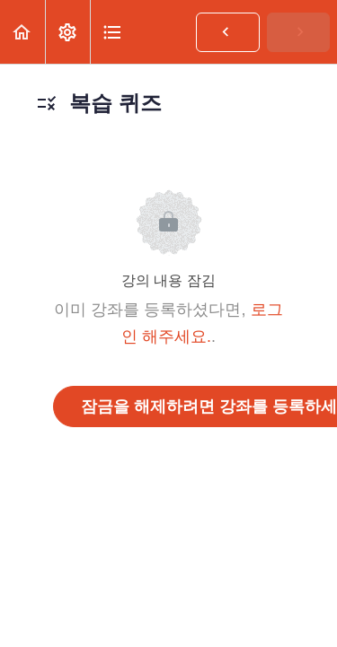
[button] (22, 32)
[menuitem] (67, 32)
